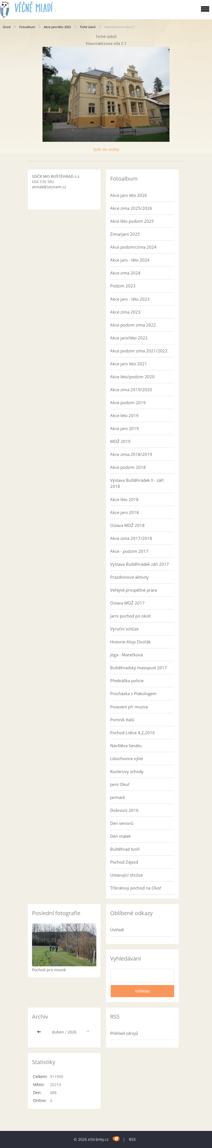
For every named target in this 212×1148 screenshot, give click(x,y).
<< (40, 1032)
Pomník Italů (122, 719)
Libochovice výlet (126, 758)
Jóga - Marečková (126, 654)
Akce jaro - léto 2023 (130, 299)
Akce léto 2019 (124, 415)
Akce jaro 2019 (124, 428)
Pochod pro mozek (49, 969)
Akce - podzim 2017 (129, 551)
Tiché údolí (88, 27)
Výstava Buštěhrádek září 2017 (139, 564)
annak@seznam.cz (49, 186)
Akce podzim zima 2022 (133, 325)
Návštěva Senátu (126, 745)
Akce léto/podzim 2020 (132, 376)
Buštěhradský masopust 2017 (138, 667)
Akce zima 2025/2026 (131, 208)
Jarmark (117, 797)
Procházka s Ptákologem (133, 693)
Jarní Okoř (119, 784)
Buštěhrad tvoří (125, 849)
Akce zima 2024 (125, 273)
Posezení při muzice (129, 706)
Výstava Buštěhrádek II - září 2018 (137, 483)
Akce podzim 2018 (128, 467)
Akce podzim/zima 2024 (133, 247)
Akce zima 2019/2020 (131, 389)
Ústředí (117, 929)
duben (58, 1032)
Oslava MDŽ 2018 (127, 525)
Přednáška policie (127, 680)
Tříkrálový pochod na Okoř (135, 888)
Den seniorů (121, 823)
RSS (132, 1139)
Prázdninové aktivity (129, 577)
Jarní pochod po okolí (130, 616)
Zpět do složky (106, 149)
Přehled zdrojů (124, 1033)
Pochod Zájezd (124, 862)
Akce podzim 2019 (128, 402)
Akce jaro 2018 (124, 512)
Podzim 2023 (123, 286)
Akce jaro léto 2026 (128, 195)
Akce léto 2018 (124, 499)
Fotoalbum (27, 27)
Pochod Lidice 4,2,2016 (132, 732)
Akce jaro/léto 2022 (57, 27)
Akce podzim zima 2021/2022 (139, 350)
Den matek (120, 836)
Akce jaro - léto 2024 (130, 260)
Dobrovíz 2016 (124, 810)
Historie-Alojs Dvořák (130, 641)
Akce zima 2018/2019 (131, 454)
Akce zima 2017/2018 (131, 538)
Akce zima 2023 (125, 312)
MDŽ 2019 (120, 441)
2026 (72, 1032)
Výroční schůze (124, 629)
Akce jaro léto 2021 (128, 363)
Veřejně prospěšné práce (133, 590)
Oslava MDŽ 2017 (127, 603)
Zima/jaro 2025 (125, 234)
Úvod (6, 27)
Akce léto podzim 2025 (132, 221)
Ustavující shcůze (126, 875)
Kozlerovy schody (127, 771)
